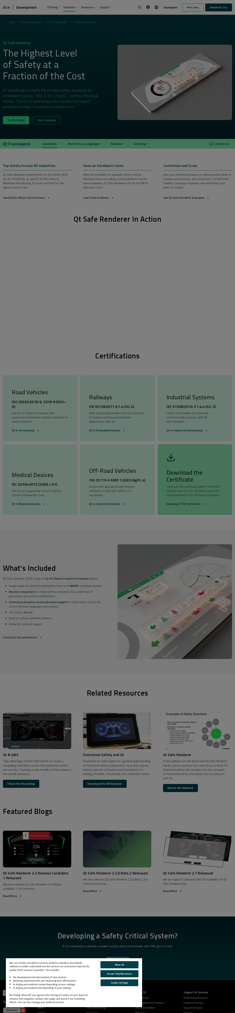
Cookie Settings (119, 983)
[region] (74, 982)
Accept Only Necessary (119, 974)
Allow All (119, 964)
